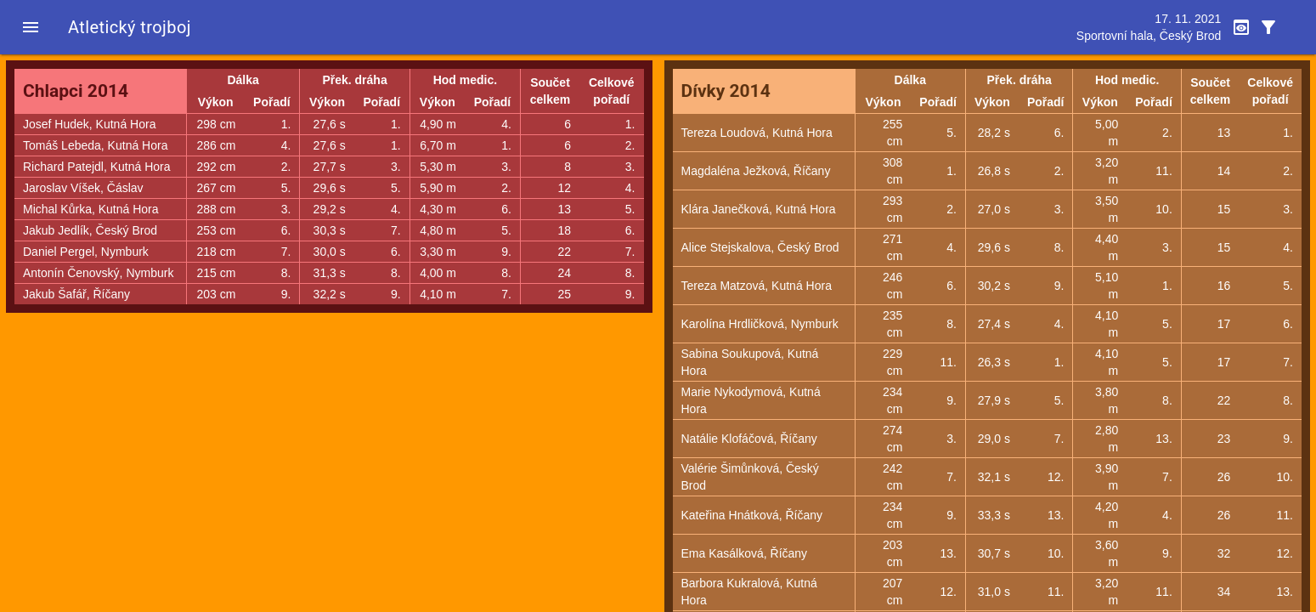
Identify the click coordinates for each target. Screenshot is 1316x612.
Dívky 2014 (726, 91)
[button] (30, 27)
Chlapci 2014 (75, 91)
